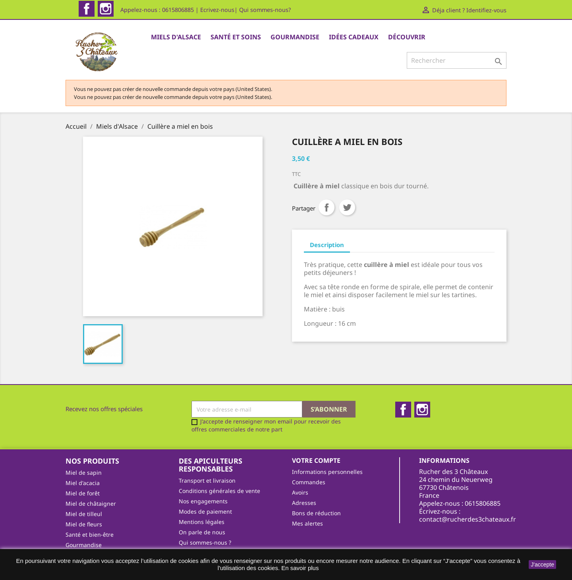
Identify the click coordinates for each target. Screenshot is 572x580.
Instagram (106, 9)
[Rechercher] (456, 60)
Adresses (304, 503)
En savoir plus (300, 568)
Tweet (347, 207)
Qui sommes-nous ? (205, 542)
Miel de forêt (83, 493)
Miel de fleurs (84, 524)
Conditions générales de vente (219, 491)
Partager (326, 207)
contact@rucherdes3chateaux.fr (467, 519)
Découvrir (406, 37)
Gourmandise (295, 37)
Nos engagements (203, 501)
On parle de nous (202, 532)
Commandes (308, 482)
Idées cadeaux (354, 37)
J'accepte (542, 564)
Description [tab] (327, 245)
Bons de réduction (316, 513)
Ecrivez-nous (217, 10)
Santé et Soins (236, 37)
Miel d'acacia (83, 483)
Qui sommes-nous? (265, 10)
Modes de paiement (205, 511)
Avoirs (300, 492)
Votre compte (316, 460)
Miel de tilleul (84, 514)
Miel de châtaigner (91, 503)
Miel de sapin (84, 472)
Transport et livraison (207, 480)
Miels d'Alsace (176, 37)
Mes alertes (307, 523)
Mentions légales (201, 522)
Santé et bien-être (90, 534)
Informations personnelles (327, 472)
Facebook (87, 9)
